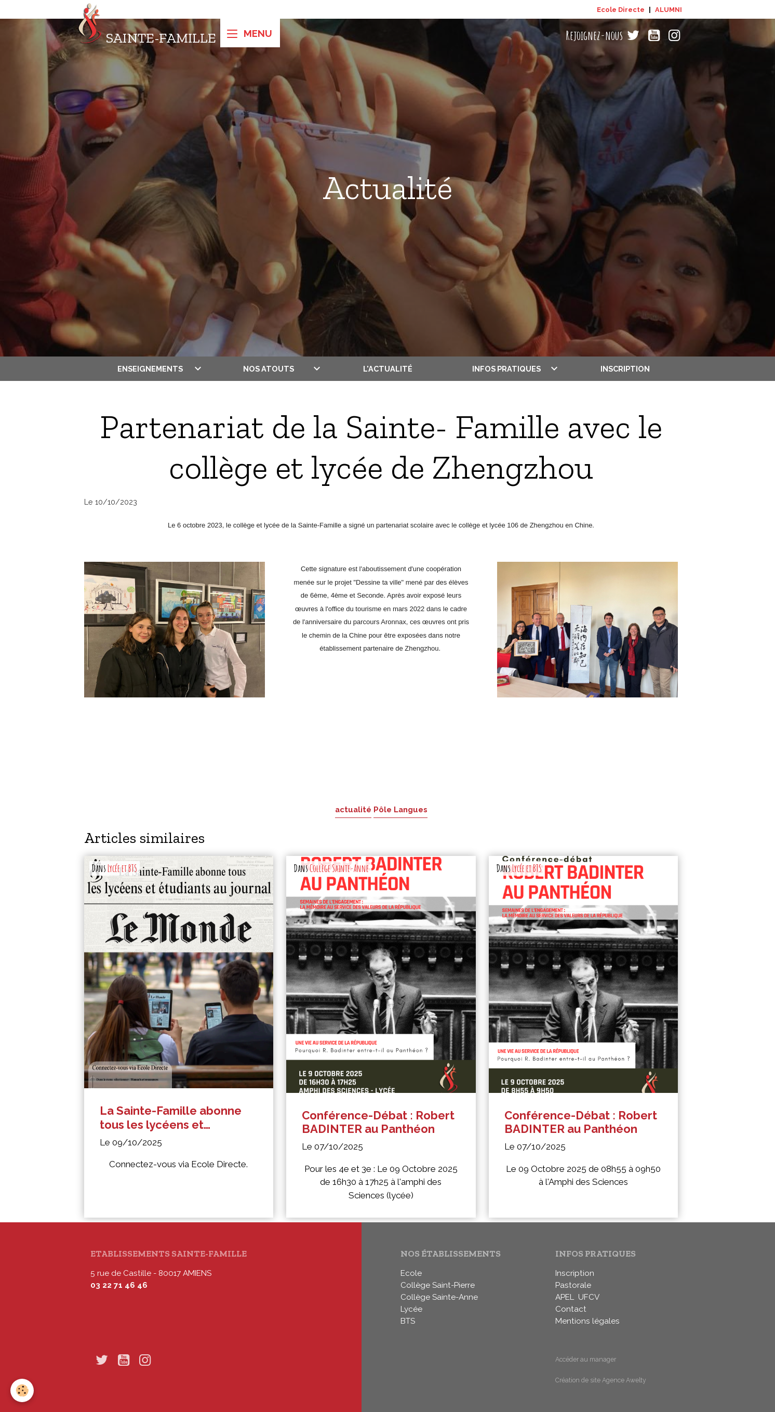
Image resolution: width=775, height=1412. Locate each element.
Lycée (411, 1309)
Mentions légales (587, 1321)
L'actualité (387, 368)
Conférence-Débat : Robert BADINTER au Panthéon (378, 1122)
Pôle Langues (400, 809)
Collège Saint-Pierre (437, 1285)
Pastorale (573, 1285)
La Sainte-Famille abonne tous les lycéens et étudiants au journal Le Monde (171, 1117)
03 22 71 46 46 (119, 1285)
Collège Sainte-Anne (339, 868)
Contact (570, 1309)
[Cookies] (22, 1390)
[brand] (146, 35)
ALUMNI (668, 10)
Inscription (625, 368)
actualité (353, 809)
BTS (407, 1321)
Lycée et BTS (122, 868)
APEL (564, 1297)
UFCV (588, 1297)
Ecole (411, 1273)
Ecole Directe (621, 10)
